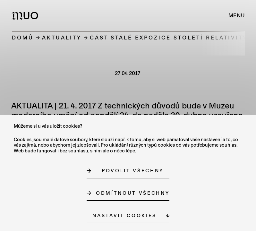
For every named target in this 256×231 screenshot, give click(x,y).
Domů (23, 37)
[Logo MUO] (26, 15)
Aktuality (61, 37)
